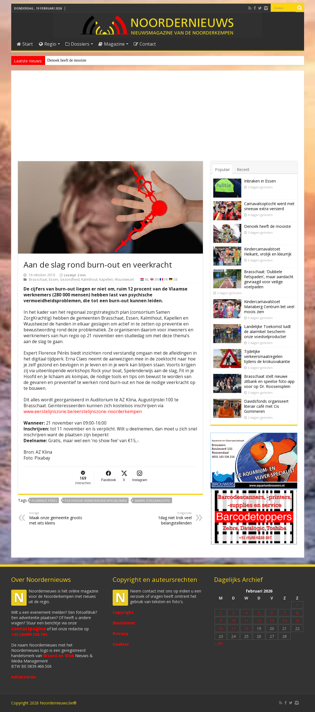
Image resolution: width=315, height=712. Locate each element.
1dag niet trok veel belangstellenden (163, 518)
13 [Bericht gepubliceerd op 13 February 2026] (272, 620)
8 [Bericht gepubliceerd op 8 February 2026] (297, 612)
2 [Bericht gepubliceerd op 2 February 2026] (221, 612)
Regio (47, 44)
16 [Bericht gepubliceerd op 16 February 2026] (221, 628)
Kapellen (106, 279)
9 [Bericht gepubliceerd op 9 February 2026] (221, 620)
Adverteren (23, 677)
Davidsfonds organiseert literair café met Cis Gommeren (266, 406)
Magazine (111, 44)
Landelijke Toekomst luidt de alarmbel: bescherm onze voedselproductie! (267, 331)
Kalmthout (89, 279)
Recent (243, 169)
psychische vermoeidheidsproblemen (96, 500)
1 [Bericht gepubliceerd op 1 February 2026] (297, 605)
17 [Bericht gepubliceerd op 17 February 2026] (233, 628)
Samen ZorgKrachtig (152, 500)
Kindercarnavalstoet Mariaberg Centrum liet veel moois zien (269, 306)
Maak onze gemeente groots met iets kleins (58, 518)
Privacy (120, 633)
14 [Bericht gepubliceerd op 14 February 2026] (284, 620)
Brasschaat (38, 279)
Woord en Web (58, 655)
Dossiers (77, 44)
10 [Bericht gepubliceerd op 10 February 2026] (233, 620)
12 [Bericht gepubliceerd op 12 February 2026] (259, 620)
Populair (222, 169)
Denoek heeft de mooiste (67, 60)
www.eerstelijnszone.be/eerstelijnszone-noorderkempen (83, 411)
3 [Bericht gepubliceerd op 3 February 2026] (233, 612)
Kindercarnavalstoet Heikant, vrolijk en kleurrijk (267, 251)
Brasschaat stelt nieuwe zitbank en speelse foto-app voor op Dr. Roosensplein (269, 381)
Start (25, 44)
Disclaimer (124, 623)
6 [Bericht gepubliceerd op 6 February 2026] (272, 612)
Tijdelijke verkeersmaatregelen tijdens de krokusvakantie (267, 356)
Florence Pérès (44, 500)
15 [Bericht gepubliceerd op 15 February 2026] (297, 620)
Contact (145, 44)
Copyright (123, 612)
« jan (218, 643)
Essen (53, 279)
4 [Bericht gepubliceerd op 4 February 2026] (246, 612)
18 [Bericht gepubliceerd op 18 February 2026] (246, 628)
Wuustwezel (124, 279)
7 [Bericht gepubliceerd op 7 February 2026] (284, 612)
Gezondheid (70, 279)
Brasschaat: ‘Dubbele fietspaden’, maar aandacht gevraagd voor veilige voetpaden (268, 279)
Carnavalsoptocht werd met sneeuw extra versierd (269, 206)
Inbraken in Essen (260, 181)
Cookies (121, 644)
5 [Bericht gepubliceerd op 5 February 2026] (259, 612)
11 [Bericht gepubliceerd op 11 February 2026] (246, 620)
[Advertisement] (157, 119)
